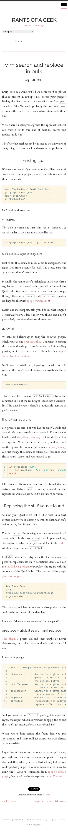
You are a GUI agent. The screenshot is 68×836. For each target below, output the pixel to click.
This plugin (9, 638)
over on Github (33, 341)
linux (48, 794)
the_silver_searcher (28, 437)
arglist (62, 543)
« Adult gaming (9, 801)
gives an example (11, 576)
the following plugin (17, 566)
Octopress (52, 819)
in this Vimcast (54, 776)
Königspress (36, 824)
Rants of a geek (34, 20)
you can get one (55, 447)
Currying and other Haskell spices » (49, 801)
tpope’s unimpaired (38, 301)
